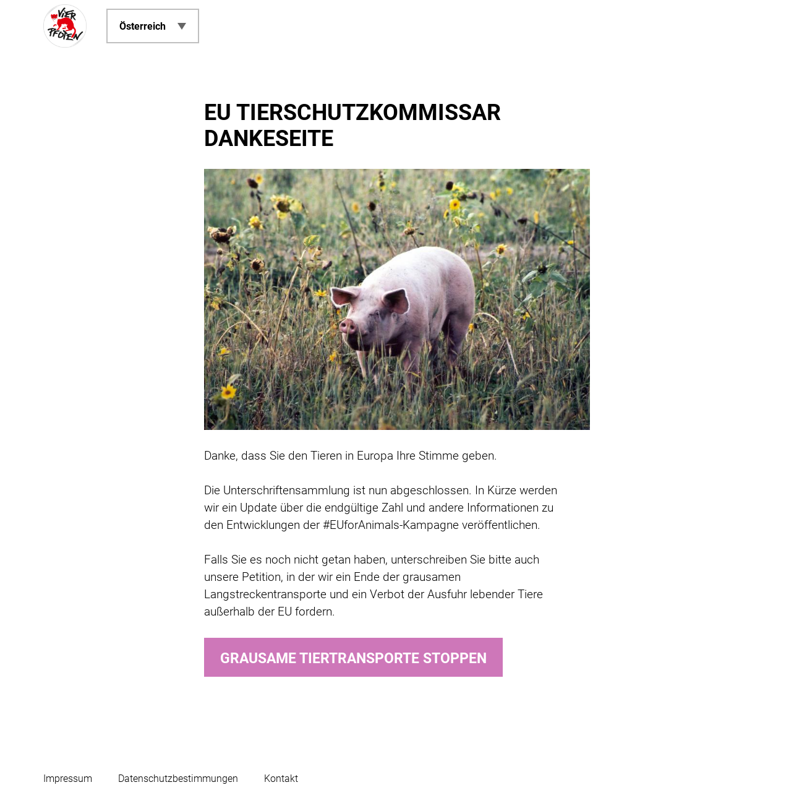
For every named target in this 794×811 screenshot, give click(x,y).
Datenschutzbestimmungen (178, 778)
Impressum (67, 778)
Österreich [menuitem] (142, 26)
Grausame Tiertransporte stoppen (353, 658)
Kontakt (281, 778)
